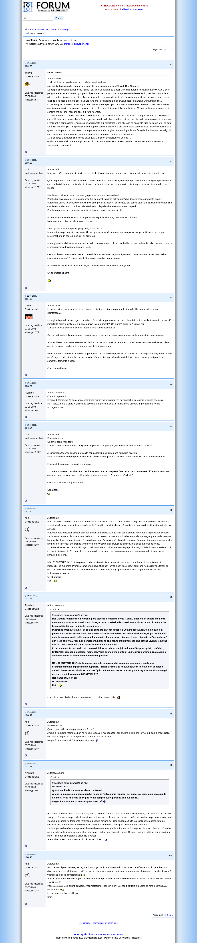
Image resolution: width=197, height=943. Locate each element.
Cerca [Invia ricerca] (58, 18)
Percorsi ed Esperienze (76, 43)
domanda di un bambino (104, 923)
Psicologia (64, 29)
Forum (54, 29)
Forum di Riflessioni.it (38, 29)
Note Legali (80, 934)
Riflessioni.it (127, 9)
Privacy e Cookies (113, 934)
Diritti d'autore (95, 934)
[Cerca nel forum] (38, 18)
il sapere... (86, 923)
